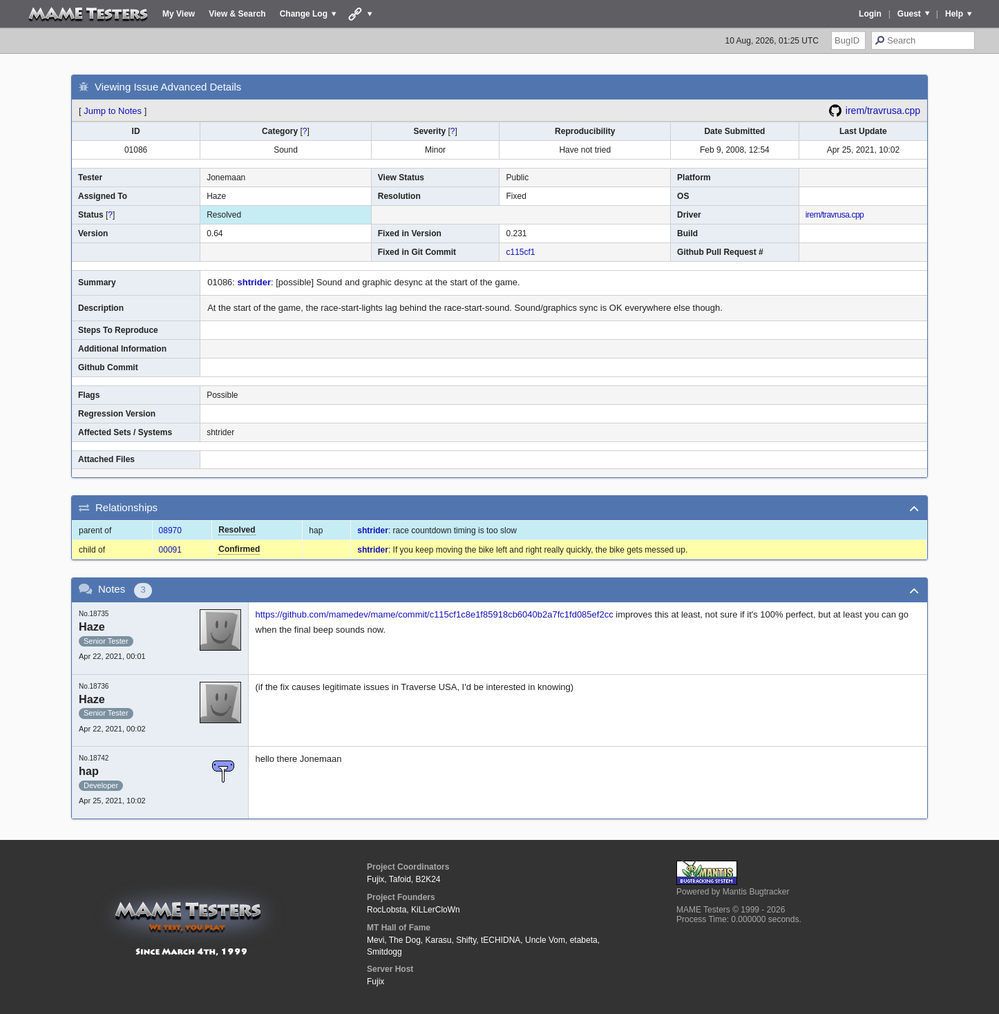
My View (178, 14)
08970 (170, 530)
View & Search (237, 14)
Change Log (303, 14)
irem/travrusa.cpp (883, 110)
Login (870, 14)
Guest (909, 14)
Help (954, 14)
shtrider (254, 282)
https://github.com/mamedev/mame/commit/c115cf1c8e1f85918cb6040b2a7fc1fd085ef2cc (434, 614)
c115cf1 (520, 252)
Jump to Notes (113, 111)
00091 (170, 550)
